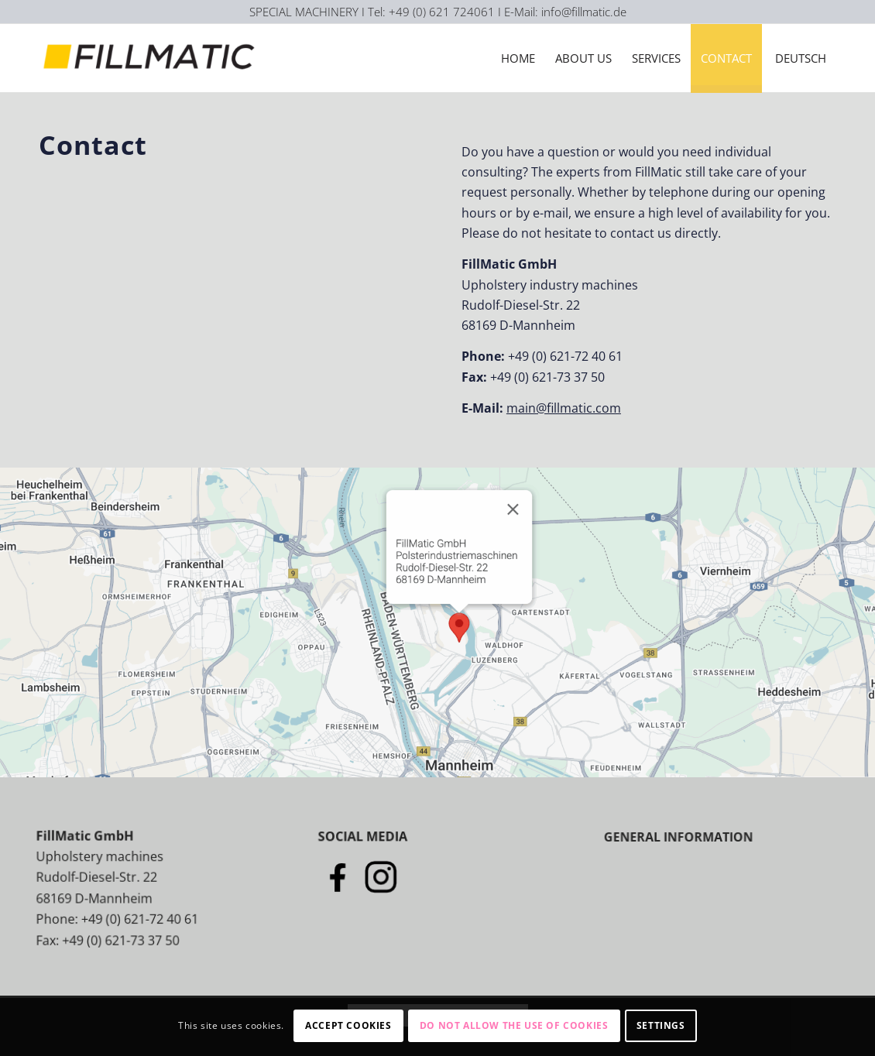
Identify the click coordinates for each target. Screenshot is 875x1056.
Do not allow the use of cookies (514, 1025)
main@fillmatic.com (563, 408)
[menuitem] (518, 58)
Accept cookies (348, 1025)
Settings (661, 1025)
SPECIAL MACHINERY (304, 11)
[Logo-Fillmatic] (152, 58)
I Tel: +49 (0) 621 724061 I (433, 11)
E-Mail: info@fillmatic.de (565, 11)
